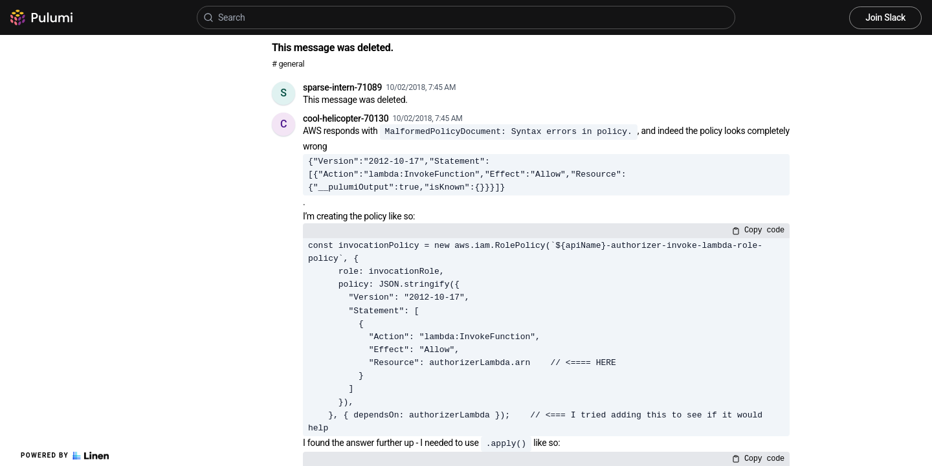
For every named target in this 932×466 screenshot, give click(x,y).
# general (288, 64)
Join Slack (885, 17)
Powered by (65, 456)
